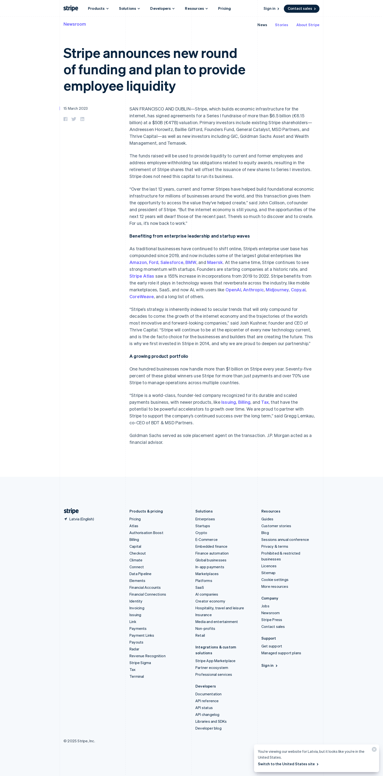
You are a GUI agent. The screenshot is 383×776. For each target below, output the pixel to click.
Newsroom (75, 24)
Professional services (213, 674)
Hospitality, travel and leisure (219, 607)
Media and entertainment (216, 621)
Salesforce (171, 262)
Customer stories (276, 525)
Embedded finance (211, 546)
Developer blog (208, 728)
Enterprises (205, 518)
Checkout (137, 553)
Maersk (215, 262)
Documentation (208, 693)
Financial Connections (147, 594)
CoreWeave (141, 296)
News (262, 24)
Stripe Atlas (141, 276)
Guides (267, 518)
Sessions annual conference (285, 539)
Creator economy (210, 601)
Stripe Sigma (140, 662)
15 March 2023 (76, 108)
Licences (269, 565)
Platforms (203, 580)
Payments (138, 628)
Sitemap (268, 572)
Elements (137, 580)
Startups (202, 525)
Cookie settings (274, 579)
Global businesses (210, 559)
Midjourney (277, 289)
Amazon (138, 262)
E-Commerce (206, 539)
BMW (190, 262)
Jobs (265, 605)
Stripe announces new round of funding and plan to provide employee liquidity (154, 69)
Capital (135, 546)
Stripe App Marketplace (215, 660)
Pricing (224, 8)
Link (132, 621)
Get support (271, 646)
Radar (134, 648)
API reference (207, 700)
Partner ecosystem (211, 667)
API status (204, 707)
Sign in (272, 8)
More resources (274, 586)
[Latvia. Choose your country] (79, 519)
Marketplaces (207, 573)
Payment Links (141, 635)
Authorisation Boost (146, 532)
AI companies (206, 594)
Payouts (136, 642)
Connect (136, 566)
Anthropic (253, 289)
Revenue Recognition (147, 655)
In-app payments (209, 566)
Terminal (136, 676)
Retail (200, 635)
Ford (154, 262)
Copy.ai (298, 289)
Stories (281, 24)
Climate (135, 559)
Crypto (201, 532)
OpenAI (233, 289)
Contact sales (302, 8)
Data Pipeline (140, 573)
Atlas (133, 525)
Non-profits (205, 628)
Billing (244, 402)
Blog (265, 532)
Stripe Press (271, 619)
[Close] (373, 750)
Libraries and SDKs (211, 721)
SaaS (199, 587)
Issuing (228, 402)
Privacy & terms (274, 546)
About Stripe (307, 24)
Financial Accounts (145, 587)
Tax (265, 402)
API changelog (207, 714)
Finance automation (212, 553)
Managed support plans (281, 652)
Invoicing (136, 607)
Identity (136, 601)
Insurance (203, 614)
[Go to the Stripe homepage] (69, 511)
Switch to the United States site (288, 763)
